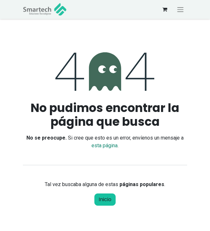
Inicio (105, 199)
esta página (104, 145)
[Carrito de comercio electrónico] (164, 9)
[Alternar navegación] (180, 9)
